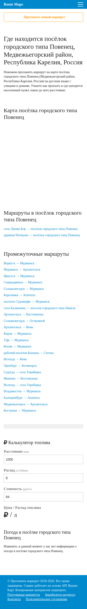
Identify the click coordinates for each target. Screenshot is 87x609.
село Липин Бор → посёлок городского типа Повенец (40, 229)
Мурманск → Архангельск (22, 269)
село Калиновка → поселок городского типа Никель (39, 308)
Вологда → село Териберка (22, 385)
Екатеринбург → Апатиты (22, 397)
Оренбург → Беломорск (20, 365)
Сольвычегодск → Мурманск (24, 289)
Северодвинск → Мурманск (23, 282)
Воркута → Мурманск (19, 263)
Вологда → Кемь (15, 359)
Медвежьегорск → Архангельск (26, 404)
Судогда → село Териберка (22, 372)
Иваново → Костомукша (21, 378)
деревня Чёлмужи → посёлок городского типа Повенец (42, 235)
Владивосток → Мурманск (22, 391)
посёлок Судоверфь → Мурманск (27, 301)
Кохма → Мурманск (18, 346)
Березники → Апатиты (19, 295)
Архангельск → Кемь (18, 327)
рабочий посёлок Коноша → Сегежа (29, 353)
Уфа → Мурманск (16, 340)
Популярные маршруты (23, 594)
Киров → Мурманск (18, 333)
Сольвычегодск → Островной (24, 321)
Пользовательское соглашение (47, 599)
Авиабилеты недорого (60, 594)
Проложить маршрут (25, 581)
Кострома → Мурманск (20, 410)
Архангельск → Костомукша (23, 314)
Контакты (14, 599)
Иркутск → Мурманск (19, 276)
